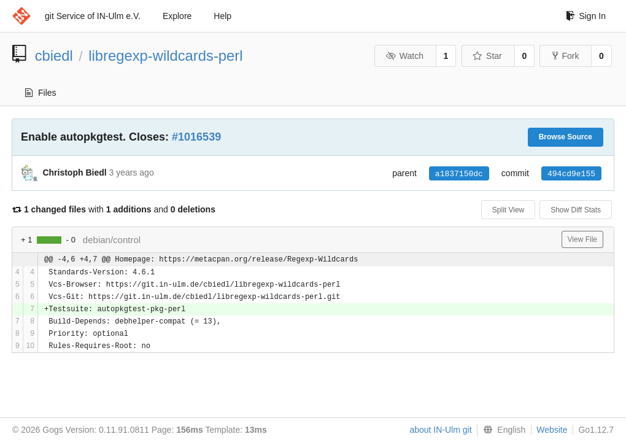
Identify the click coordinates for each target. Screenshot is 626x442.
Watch (404, 56)
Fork (565, 56)
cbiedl (54, 55)
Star (487, 56)
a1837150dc (459, 173)
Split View (508, 210)
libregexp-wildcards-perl (165, 55)
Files (40, 93)
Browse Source (565, 137)
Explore (177, 16)
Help (222, 16)
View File (582, 239)
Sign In (586, 16)
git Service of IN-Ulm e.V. (93, 16)
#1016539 (196, 137)
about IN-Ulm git (440, 430)
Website (551, 430)
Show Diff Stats (576, 210)
